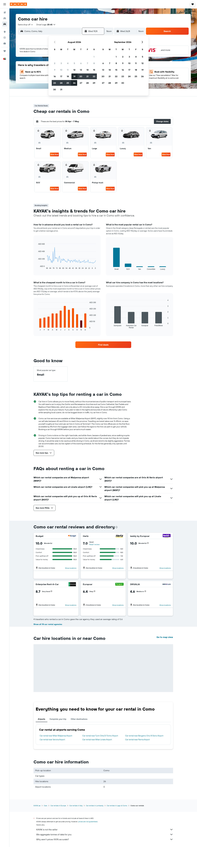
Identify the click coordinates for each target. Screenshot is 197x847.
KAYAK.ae (37, 806)
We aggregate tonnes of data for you (104, 834)
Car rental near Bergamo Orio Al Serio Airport (144, 735)
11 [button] (68, 69)
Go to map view (165, 637)
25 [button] (67, 83)
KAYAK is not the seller (104, 829)
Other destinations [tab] (79, 719)
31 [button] (61, 89)
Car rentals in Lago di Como (117, 806)
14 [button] (87, 69)
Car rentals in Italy (76, 806)
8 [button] (94, 63)
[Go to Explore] (4, 32)
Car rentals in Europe (58, 806)
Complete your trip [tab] (58, 719)
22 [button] (94, 76)
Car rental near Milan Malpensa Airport (56, 735)
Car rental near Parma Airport (137, 739)
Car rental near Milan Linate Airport (97, 739)
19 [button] (74, 76)
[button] (5, 4)
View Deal (54, 154)
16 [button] (55, 76)
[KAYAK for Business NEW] (4, 43)
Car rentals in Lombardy (94, 806)
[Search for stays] (4, 18)
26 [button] (74, 83)
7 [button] (87, 63)
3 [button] (61, 63)
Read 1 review (94, 544)
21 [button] (87, 76)
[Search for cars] (4, 24)
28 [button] (87, 83)
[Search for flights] (4, 12)
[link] (103, 344)
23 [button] (54, 83)
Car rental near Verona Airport (52, 739)
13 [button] (81, 69)
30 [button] (54, 89)
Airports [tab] (41, 719)
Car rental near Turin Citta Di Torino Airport (100, 735)
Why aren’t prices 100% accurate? (104, 839)
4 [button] (67, 63)
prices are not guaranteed (87, 822)
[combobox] (25, 24)
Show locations (70, 568)
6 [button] (81, 63)
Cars (45, 806)
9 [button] (54, 69)
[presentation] (116, 527)
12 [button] (74, 69)
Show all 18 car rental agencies (48, 624)
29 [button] (94, 83)
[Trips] (4, 51)
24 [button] (61, 83)
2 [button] (54, 63)
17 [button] (61, 76)
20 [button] (80, 76)
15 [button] (94, 69)
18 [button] (68, 76)
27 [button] (81, 83)
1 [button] (116, 56)
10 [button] (61, 69)
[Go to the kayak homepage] (18, 4)
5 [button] (74, 63)
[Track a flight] (4, 37)
